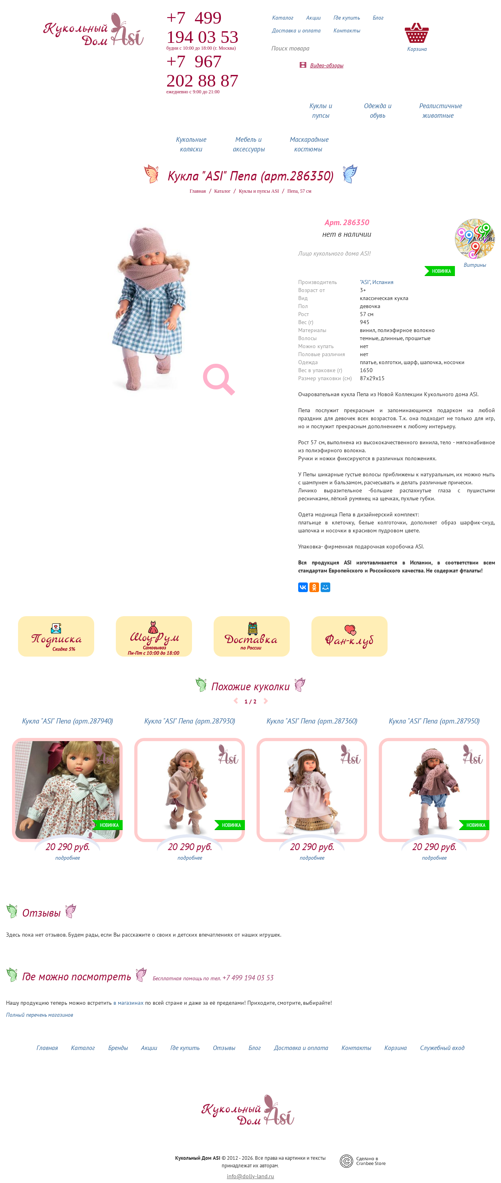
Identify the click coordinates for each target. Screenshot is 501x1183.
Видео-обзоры (326, 65)
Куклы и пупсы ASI (259, 191)
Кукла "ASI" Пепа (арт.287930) (189, 721)
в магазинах (128, 1002)
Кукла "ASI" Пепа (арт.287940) (67, 721)
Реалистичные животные (440, 110)
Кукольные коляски (191, 144)
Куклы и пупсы (320, 110)
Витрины (475, 264)
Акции (313, 17)
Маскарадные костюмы (309, 144)
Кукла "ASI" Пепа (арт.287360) (312, 721)
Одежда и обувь (378, 110)
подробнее (67, 857)
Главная (198, 191)
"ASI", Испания (377, 282)
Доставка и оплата (296, 30)
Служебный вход (442, 1048)
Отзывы (224, 1048)
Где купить (346, 17)
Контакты (346, 30)
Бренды (118, 1048)
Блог (378, 17)
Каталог (282, 17)
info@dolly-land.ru (250, 1176)
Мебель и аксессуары (249, 144)
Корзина (395, 1048)
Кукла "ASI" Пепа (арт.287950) (434, 721)
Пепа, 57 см (299, 191)
